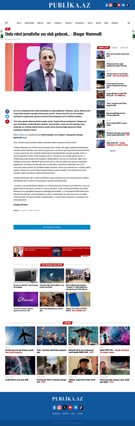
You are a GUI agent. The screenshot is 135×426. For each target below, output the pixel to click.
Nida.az (19, 23)
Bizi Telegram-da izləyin (52, 227)
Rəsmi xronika (29, 23)
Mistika (98, 23)
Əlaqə (73, 413)
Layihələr (115, 23)
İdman (106, 23)
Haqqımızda (56, 413)
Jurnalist (24, 210)
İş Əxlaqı (80, 413)
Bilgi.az (90, 23)
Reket (31, 210)
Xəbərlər (65, 413)
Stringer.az (58, 23)
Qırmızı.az (40, 23)
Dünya (49, 23)
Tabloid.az (68, 23)
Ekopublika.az (79, 23)
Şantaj (37, 210)
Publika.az (22, 135)
